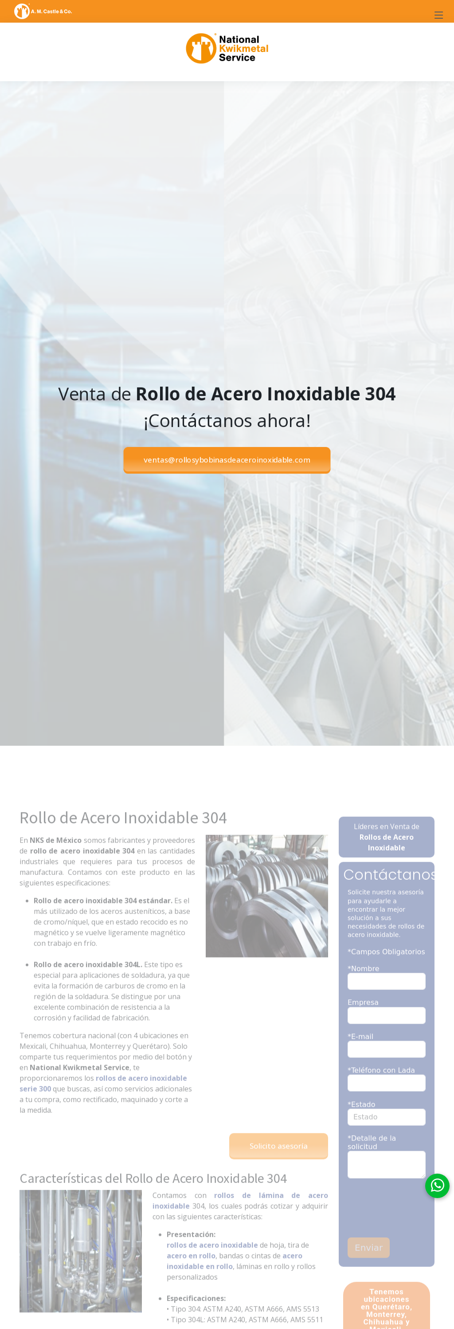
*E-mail (360, 1049)
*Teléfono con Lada (381, 1083)
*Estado (361, 1117)
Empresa (363, 1016)
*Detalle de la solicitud (372, 1155)
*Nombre (364, 981)
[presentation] (399, 1222)
